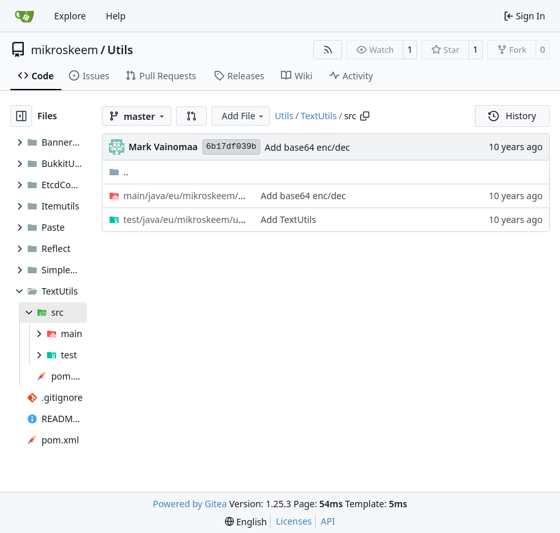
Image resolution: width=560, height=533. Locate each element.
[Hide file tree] (21, 116)
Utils (120, 49)
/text (186, 195)
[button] (191, 116)
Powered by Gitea (190, 504)
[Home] (24, 16)
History (512, 116)
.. (119, 172)
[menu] (246, 522)
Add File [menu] (244, 116)
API (328, 521)
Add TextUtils (288, 219)
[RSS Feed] (328, 49)
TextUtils (319, 116)
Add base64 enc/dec (307, 147)
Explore (70, 16)
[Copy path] (364, 116)
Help (116, 16)
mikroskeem (64, 49)
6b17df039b (231, 146)
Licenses (294, 521)
